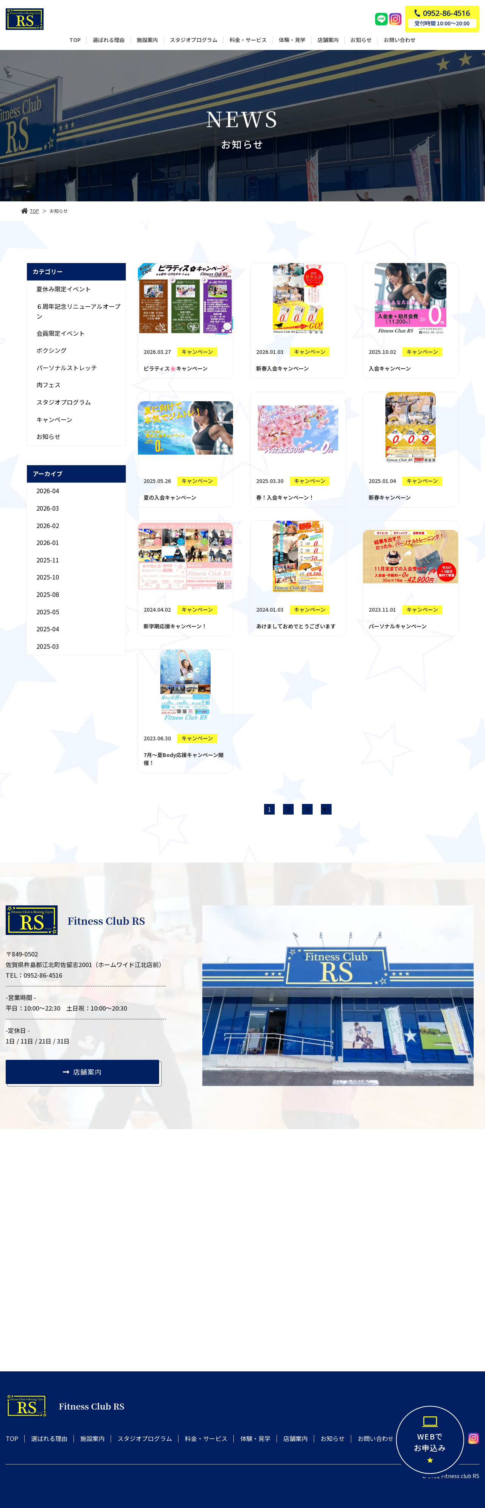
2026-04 (47, 490)
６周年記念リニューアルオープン (78, 310)
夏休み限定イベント (63, 288)
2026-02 (47, 525)
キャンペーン (54, 419)
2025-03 (47, 646)
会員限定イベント (60, 333)
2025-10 (47, 576)
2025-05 (47, 611)
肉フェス (48, 384)
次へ (326, 809)
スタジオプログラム (63, 402)
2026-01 (47, 542)
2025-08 (47, 594)
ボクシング (51, 350)
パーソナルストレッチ (66, 367)
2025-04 (47, 628)
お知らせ (48, 436)
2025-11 (47, 559)
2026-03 (47, 508)
